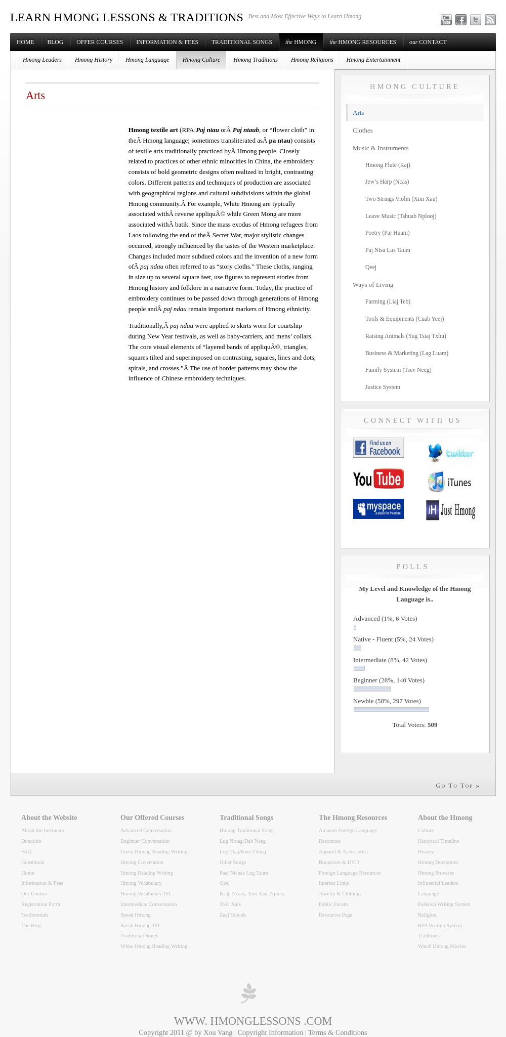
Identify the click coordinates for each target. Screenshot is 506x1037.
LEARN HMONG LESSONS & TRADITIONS (126, 17)
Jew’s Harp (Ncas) (387, 182)
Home (25, 42)
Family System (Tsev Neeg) (398, 370)
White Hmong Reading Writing (153, 946)
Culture (426, 830)
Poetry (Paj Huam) (387, 233)
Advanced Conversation (146, 830)
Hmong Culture (202, 59)
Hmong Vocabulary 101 (145, 893)
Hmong (300, 42)
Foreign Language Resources (350, 873)
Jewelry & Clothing (340, 893)
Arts (358, 112)
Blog (55, 42)
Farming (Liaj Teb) (387, 301)
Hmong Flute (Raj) (387, 165)
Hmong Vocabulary (141, 883)
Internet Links (334, 883)
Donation (31, 841)
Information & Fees (167, 42)
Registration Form (40, 904)
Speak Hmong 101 (140, 925)
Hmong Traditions (255, 59)
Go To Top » (458, 785)
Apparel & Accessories (343, 851)
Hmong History (93, 59)
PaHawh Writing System (444, 904)
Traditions (429, 935)
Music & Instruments (381, 148)
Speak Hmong (135, 915)
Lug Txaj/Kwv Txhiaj (243, 851)
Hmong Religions (312, 59)
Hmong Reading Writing (146, 873)
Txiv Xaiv (230, 904)
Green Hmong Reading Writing (153, 851)
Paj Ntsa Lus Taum (387, 250)
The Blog (31, 925)
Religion (427, 915)
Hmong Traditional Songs (247, 830)
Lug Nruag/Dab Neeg (243, 841)
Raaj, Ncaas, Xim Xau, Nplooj (252, 893)
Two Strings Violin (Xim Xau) (401, 199)
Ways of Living (373, 284)
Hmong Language (147, 59)
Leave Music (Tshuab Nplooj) (400, 216)
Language (428, 893)
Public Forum (333, 904)
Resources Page (335, 915)
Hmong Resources (362, 42)
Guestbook (33, 862)
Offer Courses (99, 42)
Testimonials (35, 915)
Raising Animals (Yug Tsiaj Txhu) (405, 336)
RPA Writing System (440, 925)
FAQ (26, 851)
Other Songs (233, 862)
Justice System (382, 387)
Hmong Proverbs (436, 873)
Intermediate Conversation (148, 904)
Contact (427, 42)
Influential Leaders (438, 883)
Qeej (370, 267)
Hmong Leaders (42, 59)
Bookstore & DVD (339, 862)
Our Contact (34, 893)
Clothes (363, 130)
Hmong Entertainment (374, 59)
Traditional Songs (242, 42)
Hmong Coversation (141, 862)
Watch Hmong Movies (442, 946)
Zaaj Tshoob (233, 915)
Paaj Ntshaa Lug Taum (244, 873)
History (426, 851)
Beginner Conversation (145, 841)
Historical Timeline (438, 841)
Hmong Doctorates (438, 862)
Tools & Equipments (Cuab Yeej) (404, 319)
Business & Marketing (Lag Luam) (406, 353)
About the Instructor (42, 830)
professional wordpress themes (248, 993)
